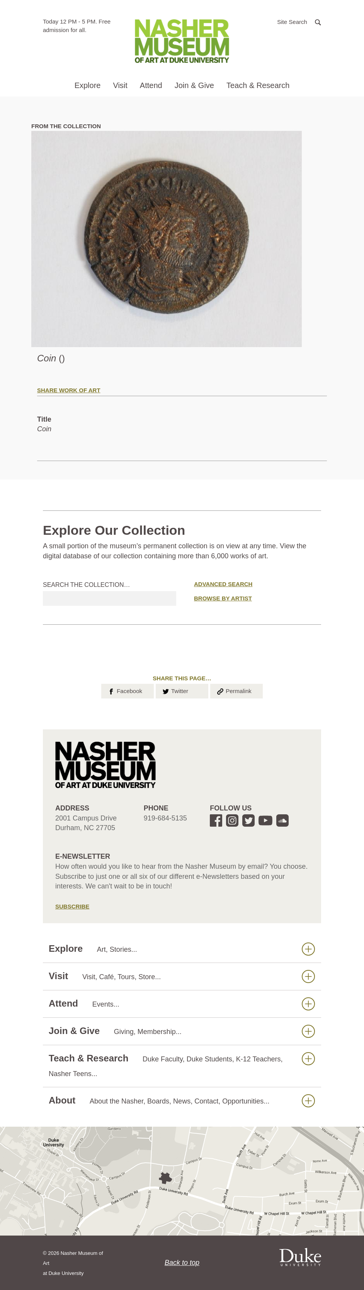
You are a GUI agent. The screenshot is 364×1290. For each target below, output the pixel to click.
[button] (299, 21)
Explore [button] (88, 85)
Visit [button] (120, 85)
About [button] (182, 1100)
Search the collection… (86, 584)
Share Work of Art (68, 390)
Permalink (234, 690)
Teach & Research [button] (257, 85)
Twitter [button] (175, 690)
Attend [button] (151, 85)
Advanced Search (223, 584)
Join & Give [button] (194, 85)
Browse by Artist (223, 598)
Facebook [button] (124, 690)
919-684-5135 (165, 818)
